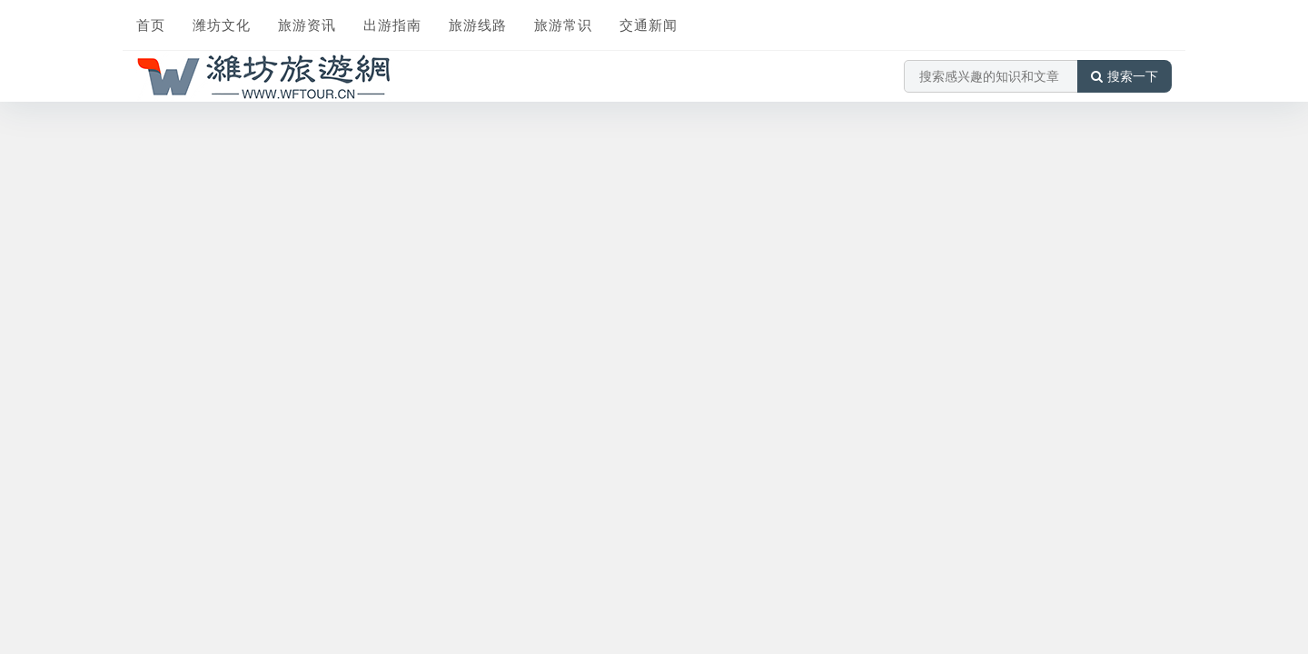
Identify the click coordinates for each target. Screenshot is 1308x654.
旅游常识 (563, 24)
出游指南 (392, 24)
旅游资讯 (307, 24)
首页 (150, 24)
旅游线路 (478, 24)
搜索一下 (1124, 76)
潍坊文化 (222, 24)
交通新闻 (648, 24)
